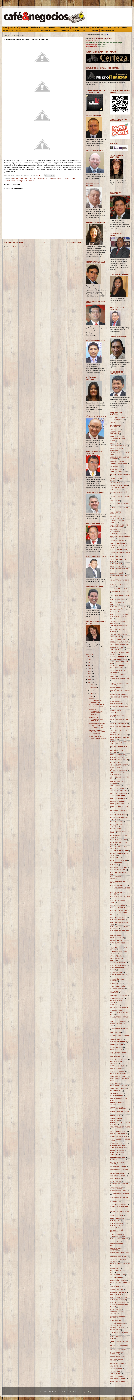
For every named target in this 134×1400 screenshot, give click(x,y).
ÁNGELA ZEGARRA (116, 1376)
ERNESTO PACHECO (117, 649)
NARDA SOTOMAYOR (117, 1150)
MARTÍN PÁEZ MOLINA (117, 1066)
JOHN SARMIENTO (116, 822)
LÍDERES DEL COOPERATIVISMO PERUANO (96, 719)
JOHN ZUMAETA (115, 828)
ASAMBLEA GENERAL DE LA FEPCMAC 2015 (97, 737)
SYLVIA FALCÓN (115, 1320)
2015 (90, 682)
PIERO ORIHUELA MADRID (119, 1204)
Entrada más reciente (13, 242)
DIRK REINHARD (115, 612)
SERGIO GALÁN (115, 1309)
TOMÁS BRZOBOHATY (117, 1323)
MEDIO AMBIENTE (97, 28)
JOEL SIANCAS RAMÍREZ (118, 815)
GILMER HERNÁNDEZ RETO (119, 706)
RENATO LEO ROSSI (117, 1218)
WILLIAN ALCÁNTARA (117, 1363)
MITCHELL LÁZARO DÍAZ (118, 1134)
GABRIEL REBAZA (116, 687)
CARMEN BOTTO (115, 557)
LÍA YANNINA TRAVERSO (118, 995)
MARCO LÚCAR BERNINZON (119, 1028)
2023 (90, 660)
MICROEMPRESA (49, 28)
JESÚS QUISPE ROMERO (118, 803)
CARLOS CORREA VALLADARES (116, 513)
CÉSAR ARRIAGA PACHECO (119, 580)
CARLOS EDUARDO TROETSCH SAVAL (116, 517)
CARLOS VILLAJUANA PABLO (120, 552)
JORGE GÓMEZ (115, 858)
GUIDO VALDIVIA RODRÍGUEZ (120, 726)
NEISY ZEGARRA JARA (117, 1157)
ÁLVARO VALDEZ (115, 1374)
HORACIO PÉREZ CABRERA (119, 746)
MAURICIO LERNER (116, 1093)
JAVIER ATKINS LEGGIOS (118, 788)
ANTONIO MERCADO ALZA (119, 485)
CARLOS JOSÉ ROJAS (117, 533)
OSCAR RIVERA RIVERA (118, 1176)
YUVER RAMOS (115, 1371)
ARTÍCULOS (94, 30)
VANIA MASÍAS (115, 1330)
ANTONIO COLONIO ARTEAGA (116, 479)
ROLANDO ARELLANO (117, 1275)
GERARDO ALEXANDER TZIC (120, 697)
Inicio (44, 242)
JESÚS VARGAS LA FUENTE (119, 806)
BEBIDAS (55, 30)
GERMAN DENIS (115, 701)
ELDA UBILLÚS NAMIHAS (36, 178)
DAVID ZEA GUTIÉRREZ (118, 609)
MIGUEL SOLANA (115, 1116)
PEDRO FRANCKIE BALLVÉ (119, 1197)
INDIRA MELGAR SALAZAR (119, 765)
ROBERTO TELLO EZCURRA (119, 1252)
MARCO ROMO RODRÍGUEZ (119, 1035)
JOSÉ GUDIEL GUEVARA (118, 885)
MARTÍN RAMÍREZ (116, 1068)
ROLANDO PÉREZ (116, 1277)
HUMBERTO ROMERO (117, 754)
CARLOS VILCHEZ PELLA (118, 550)
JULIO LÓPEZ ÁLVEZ (117, 938)
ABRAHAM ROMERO (117, 420)
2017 (90, 676)
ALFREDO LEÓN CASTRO (118, 464)
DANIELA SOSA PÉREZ (117, 600)
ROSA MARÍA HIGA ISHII (118, 1280)
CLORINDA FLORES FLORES (119, 576)
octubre (92, 685)
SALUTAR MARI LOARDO (118, 1297)
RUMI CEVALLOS (115, 1294)
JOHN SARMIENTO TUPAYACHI (116, 825)
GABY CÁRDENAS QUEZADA (119, 690)
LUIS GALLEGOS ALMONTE (119, 975)
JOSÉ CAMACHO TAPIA (118, 870)
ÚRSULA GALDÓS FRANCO (119, 1381)
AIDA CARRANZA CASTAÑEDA (115, 426)
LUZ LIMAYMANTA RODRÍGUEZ (116, 992)
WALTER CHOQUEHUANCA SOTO (22, 181)
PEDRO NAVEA (115, 1202)
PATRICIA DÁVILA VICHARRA (119, 1184)
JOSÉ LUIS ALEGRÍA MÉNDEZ (120, 888)
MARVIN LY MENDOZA (117, 1071)
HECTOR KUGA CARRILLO (119, 735)
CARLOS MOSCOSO (117, 540)
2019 (90, 671)
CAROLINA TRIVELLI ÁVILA (119, 569)
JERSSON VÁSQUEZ (117, 801)
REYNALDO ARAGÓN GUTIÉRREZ (117, 1231)
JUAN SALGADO (115, 935)
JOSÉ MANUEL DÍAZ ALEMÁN (120, 896)
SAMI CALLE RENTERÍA (118, 1300)
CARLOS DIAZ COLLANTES (119, 508)
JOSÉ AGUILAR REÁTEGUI (119, 867)
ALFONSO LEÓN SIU (117, 461)
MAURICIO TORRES (116, 1096)
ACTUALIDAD (14, 28)
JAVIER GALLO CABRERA (118, 793)
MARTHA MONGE (116, 1056)
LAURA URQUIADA (116, 956)
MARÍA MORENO (115, 1083)
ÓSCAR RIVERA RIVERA (118, 1379)
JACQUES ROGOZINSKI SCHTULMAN (118, 773)
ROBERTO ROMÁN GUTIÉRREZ (116, 1249)
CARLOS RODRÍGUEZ (117, 543)
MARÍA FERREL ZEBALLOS (119, 1076)
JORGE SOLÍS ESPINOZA (118, 860)
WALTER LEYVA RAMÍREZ (118, 1349)
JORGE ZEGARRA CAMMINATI (116, 863)
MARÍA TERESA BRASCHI (118, 1086)
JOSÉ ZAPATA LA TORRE (118, 917)
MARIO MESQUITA (116, 1049)
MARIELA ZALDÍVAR (116, 1044)
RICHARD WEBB (115, 1241)
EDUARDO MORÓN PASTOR (119, 625)
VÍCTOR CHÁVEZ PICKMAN (119, 1341)
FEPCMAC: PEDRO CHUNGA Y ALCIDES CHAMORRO (97, 731)
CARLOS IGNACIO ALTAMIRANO (116, 530)
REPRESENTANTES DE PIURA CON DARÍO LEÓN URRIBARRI (97, 725)
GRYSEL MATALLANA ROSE (119, 719)
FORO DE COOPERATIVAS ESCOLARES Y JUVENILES (95, 712)
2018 (90, 674)
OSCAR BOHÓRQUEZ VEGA (119, 1169)
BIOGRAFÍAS (65, 30)
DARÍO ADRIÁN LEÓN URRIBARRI (117, 603)
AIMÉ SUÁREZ (115, 429)
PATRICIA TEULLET (116, 1188)
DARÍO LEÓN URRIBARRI (118, 607)
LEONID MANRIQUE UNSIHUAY (116, 959)
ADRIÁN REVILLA (115, 422)
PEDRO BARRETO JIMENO (119, 1190)
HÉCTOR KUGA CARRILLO (55, 178)
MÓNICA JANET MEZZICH (118, 1143)
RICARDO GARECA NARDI (119, 1239)
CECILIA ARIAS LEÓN (117, 573)
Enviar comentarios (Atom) (21, 247)
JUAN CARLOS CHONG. (118, 920)
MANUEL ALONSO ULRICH (119, 1007)
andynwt (71, 1392)
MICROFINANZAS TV (107, 30)
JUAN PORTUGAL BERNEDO (119, 931)
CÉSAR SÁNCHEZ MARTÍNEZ (120, 595)
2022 (90, 662)
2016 (90, 679)
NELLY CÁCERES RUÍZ (117, 1159)
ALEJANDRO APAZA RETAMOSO (116, 449)
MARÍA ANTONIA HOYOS (118, 1074)
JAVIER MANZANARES (117, 796)
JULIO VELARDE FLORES (118, 940)
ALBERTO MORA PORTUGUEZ (115, 433)
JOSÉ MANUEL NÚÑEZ (117, 905)
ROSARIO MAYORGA (117, 1289)
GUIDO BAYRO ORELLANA (119, 724)
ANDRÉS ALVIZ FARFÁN (19, 178)
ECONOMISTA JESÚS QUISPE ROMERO (96, 705)
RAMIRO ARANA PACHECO (119, 1207)
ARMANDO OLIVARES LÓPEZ (120, 492)
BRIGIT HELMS (115, 501)
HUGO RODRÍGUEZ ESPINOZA (116, 751)
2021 (90, 665)
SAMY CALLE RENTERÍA (118, 1302)
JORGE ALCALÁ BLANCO (118, 840)
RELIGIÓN (19, 30)
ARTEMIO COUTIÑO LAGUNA (120, 496)
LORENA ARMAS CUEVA (118, 963)
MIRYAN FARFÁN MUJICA (118, 1131)
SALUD (116, 28)
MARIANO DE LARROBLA (118, 1042)
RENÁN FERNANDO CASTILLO (116, 1226)
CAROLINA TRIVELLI (117, 566)
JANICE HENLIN (115, 785)
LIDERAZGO (75, 30)
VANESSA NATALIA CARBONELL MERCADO (118, 1326)
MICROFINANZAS (36, 28)
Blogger (90, 1392)
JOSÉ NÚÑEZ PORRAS (117, 908)
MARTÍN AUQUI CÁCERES (118, 1059)
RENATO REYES (115, 1220)
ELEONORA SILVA (116, 637)
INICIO (5, 28)
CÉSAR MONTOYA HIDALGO (119, 591)
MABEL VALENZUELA (117, 998)
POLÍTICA (109, 28)
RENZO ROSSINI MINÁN (118, 1223)
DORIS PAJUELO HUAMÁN (119, 614)
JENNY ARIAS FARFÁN (117, 798)
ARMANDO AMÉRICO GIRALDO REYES (117, 488)
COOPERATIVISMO (63, 28)
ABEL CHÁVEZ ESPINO (117, 417)
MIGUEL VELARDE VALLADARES (116, 1119)
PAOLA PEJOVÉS (115, 1181)
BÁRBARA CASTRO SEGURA (119, 503)
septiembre (93, 687)
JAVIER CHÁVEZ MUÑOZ (118, 791)
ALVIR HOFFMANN (116, 469)
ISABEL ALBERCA (116, 767)
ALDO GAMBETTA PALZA (118, 446)
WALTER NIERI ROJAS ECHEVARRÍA (117, 1353)
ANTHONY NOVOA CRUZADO (120, 474)
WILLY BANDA (114, 1366)
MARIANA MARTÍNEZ (117, 1039)
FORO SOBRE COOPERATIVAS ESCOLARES (95, 700)
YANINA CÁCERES (116, 1368)
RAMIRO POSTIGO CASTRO (119, 1211)
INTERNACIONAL (8, 30)
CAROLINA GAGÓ (116, 563)
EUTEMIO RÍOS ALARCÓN (119, 659)
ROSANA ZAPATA (115, 1287)
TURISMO (75, 28)
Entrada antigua (74, 242)
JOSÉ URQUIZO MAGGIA (118, 910)
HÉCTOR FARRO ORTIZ (118, 757)
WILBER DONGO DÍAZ (117, 1356)
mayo (92, 696)
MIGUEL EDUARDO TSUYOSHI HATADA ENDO (119, 1108)
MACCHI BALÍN (115, 1005)
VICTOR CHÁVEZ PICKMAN (119, 1332)
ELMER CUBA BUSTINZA (118, 639)
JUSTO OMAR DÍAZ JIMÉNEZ (119, 943)
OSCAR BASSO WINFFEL (118, 1166)
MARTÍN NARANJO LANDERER (116, 1062)
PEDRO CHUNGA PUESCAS (119, 1193)
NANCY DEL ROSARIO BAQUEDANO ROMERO (118, 1146)
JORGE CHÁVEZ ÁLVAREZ (119, 851)
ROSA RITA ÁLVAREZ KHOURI (120, 1282)
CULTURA (124, 28)
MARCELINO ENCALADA (118, 1021)
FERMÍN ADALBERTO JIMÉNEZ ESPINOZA (117, 666)
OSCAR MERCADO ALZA (118, 1173)
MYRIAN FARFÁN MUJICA (118, 1136)
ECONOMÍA (24, 28)
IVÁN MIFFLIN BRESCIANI (118, 770)
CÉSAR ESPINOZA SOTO (118, 588)
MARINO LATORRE (116, 1047)
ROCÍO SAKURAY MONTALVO (120, 1264)
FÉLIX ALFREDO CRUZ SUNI (119, 679)
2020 (90, 668)
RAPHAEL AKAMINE (116, 1215)
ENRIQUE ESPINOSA (117, 647)
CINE (37, 30)
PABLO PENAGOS (116, 1178)
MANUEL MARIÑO (116, 1010)
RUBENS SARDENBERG (118, 1292)
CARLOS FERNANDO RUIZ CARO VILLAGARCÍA (119, 526)
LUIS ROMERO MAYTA (117, 988)
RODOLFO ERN (115, 1268)
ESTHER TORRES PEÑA (118, 656)
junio (91, 693)
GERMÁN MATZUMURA (118, 704)
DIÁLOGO (85, 30)
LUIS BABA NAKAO (116, 972)
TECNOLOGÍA (85, 28)
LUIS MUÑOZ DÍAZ (116, 983)
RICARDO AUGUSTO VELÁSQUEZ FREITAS (117, 1235)
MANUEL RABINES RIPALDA (119, 1017)
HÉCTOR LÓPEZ (115, 762)
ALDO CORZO (114, 443)
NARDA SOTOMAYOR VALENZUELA (117, 1153)
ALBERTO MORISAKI (117, 436)
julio (91, 690)
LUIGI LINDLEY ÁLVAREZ (118, 965)
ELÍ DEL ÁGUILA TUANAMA (119, 642)
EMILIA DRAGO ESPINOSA (119, 644)
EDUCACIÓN (29, 30)
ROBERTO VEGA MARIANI (119, 1257)
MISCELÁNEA (45, 30)
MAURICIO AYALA (116, 1091)
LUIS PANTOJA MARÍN (117, 986)
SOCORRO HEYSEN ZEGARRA (116, 1312)
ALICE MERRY (114, 466)
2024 (90, 657)
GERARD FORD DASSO (118, 694)
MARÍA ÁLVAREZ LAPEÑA (118, 1088)
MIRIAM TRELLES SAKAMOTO (120, 1127)
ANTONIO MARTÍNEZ (117, 483)
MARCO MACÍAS (115, 1032)
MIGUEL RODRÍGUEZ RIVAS (119, 1111)
